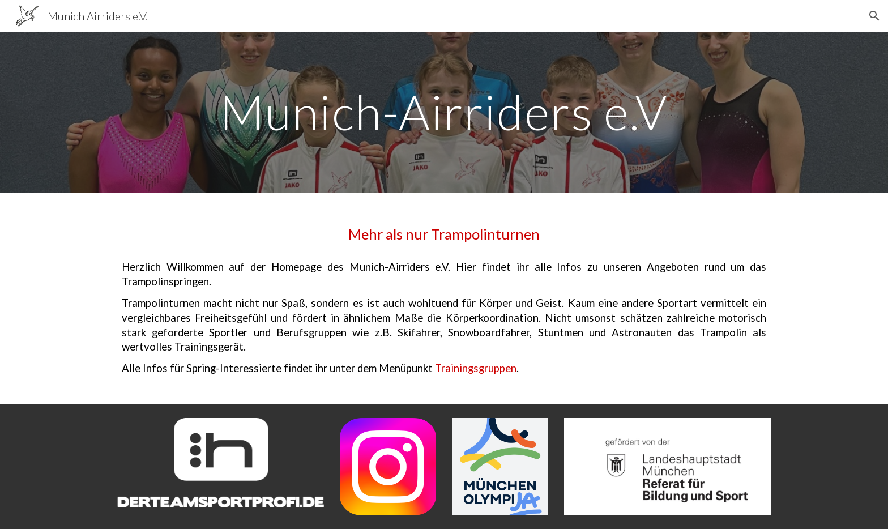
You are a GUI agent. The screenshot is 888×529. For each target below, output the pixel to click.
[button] (874, 15)
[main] (444, 111)
